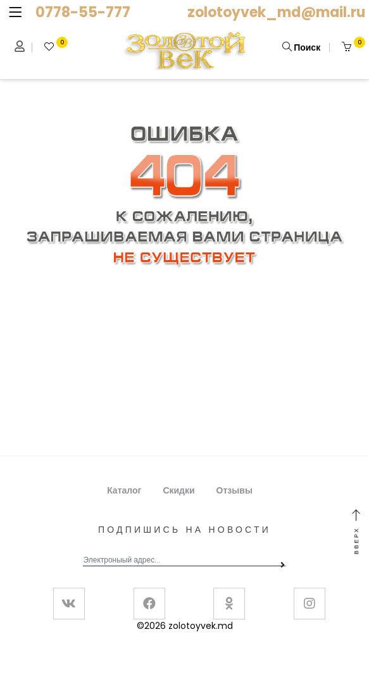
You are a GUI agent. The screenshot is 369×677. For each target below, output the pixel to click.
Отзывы (234, 490)
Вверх (356, 532)
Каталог (124, 490)
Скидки (178, 490)
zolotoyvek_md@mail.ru (276, 12)
